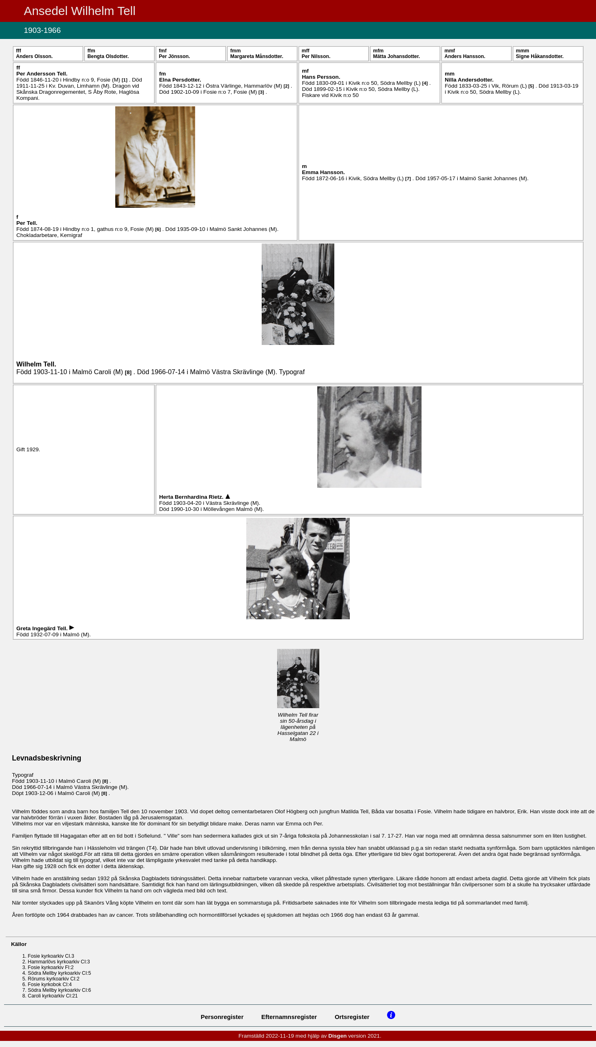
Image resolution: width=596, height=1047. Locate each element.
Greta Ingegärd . (42, 628)
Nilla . (469, 80)
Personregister (222, 1016)
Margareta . (257, 56)
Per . (174, 56)
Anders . (34, 56)
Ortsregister (352, 1016)
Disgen (337, 1036)
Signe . (540, 56)
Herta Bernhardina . (192, 497)
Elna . (180, 80)
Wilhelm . (36, 364)
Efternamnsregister (289, 1016)
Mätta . (396, 56)
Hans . (321, 77)
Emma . (323, 172)
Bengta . (108, 56)
